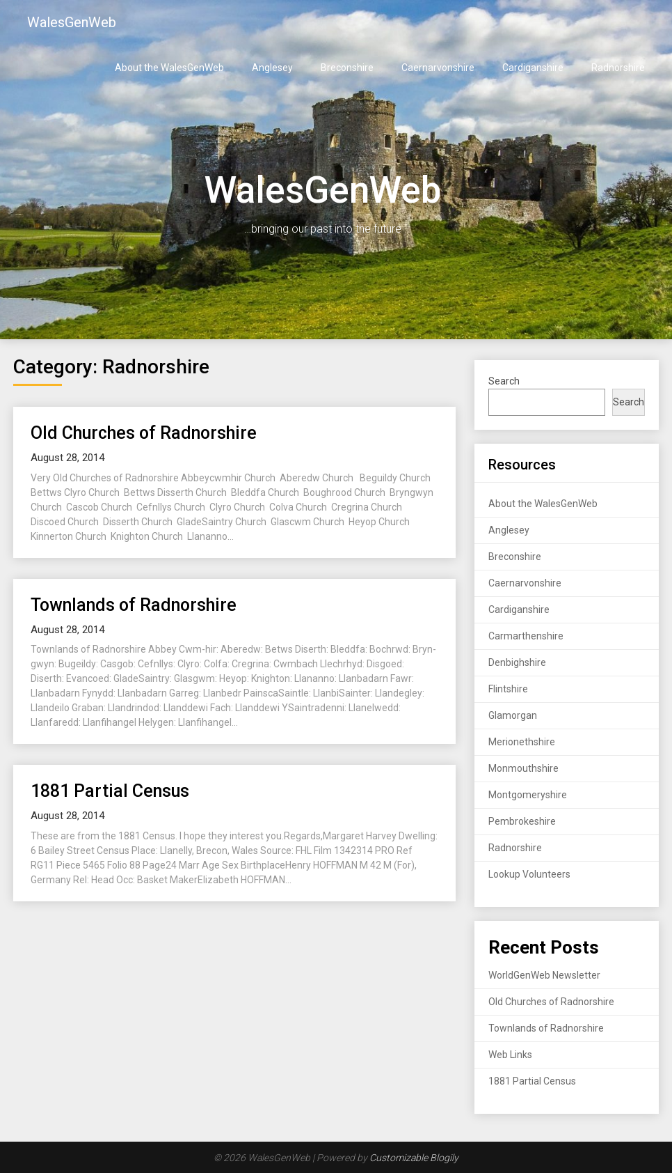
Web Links (510, 1054)
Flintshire (508, 688)
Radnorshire (618, 67)
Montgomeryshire (527, 794)
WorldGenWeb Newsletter (544, 975)
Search (504, 381)
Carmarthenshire (525, 636)
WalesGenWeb (71, 22)
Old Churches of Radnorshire (144, 433)
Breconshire (347, 67)
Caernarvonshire (437, 67)
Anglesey (272, 67)
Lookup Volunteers (529, 874)
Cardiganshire (532, 67)
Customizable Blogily (413, 1157)
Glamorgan (512, 715)
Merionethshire (521, 741)
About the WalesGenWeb (169, 67)
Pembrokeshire (522, 821)
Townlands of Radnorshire (134, 605)
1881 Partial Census (110, 791)
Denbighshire (517, 662)
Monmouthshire (523, 768)
